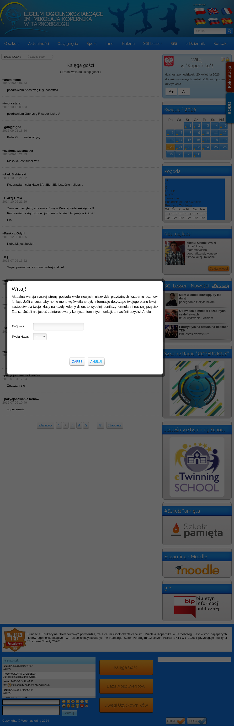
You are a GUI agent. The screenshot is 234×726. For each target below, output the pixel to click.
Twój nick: (18, 109)
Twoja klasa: (20, 119)
